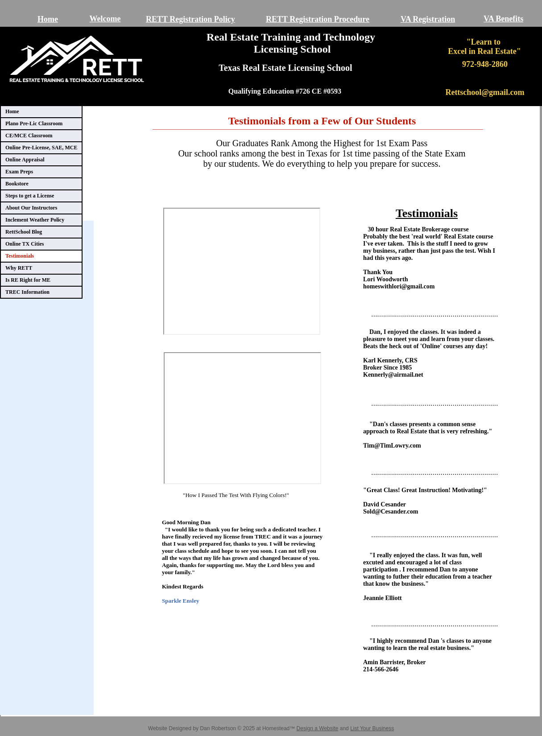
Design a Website (318, 728)
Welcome (105, 18)
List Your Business (372, 728)
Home (47, 19)
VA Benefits (503, 18)
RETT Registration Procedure (317, 19)
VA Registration (428, 19)
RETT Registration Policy (190, 19)
